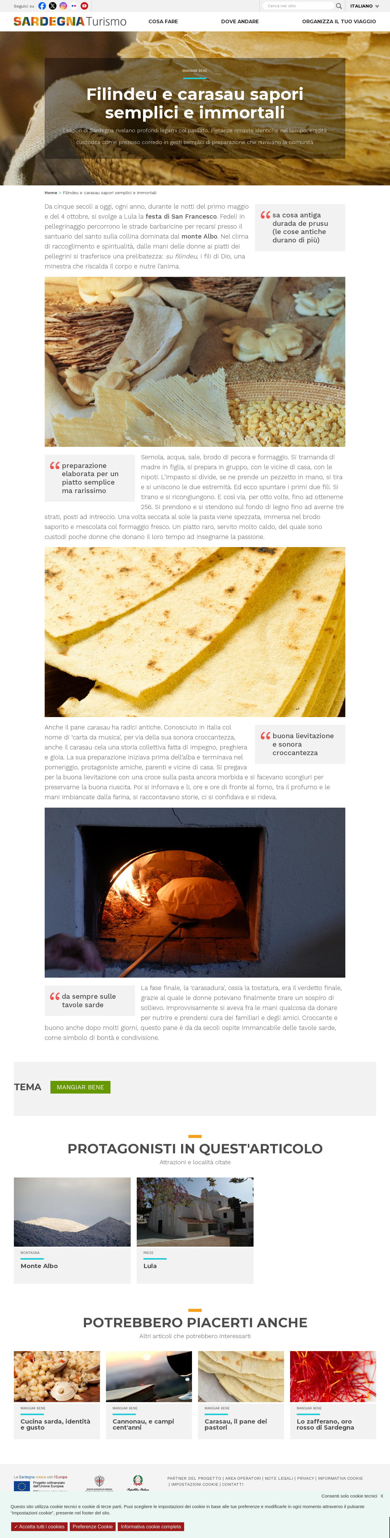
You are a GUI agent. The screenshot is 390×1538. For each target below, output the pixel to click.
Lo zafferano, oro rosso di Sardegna (325, 1424)
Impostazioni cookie (194, 1484)
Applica (339, 6)
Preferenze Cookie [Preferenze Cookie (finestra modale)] (93, 1526)
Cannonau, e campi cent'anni (143, 1424)
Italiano (361, 6)
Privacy (305, 1478)
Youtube (84, 5)
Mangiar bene (194, 71)
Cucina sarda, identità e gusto (56, 1424)
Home (51, 192)
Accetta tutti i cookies (39, 1526)
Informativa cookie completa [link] (151, 1526)
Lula (150, 1266)
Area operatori (243, 1478)
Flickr (74, 5)
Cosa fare (163, 21)
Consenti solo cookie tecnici (355, 1496)
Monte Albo (39, 1266)
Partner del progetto (194, 1478)
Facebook (42, 5)
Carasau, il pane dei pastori (236, 1424)
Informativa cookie (340, 1478)
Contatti (232, 1484)
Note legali (279, 1478)
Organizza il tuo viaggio (339, 21)
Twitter (52, 5)
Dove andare (240, 21)
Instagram (63, 5)
